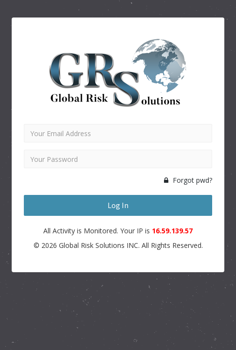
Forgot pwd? (188, 180)
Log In (118, 205)
